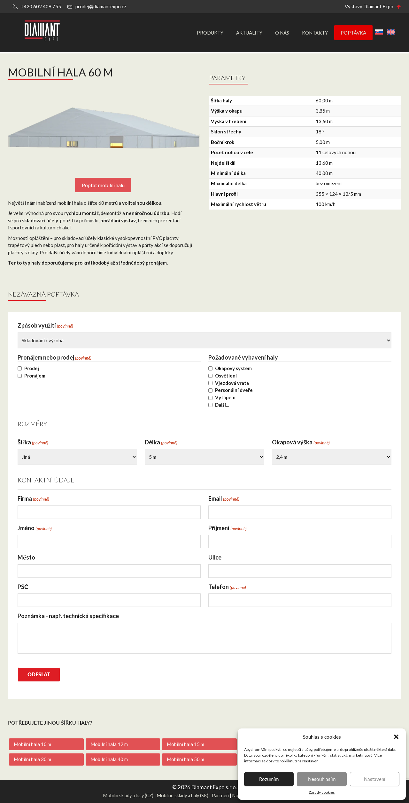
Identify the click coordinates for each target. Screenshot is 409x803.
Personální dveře (234, 390)
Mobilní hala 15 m (185, 744)
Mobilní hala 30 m (32, 759)
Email (223, 498)
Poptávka (353, 33)
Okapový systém (233, 368)
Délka (161, 442)
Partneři (220, 795)
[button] (396, 737)
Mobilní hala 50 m (185, 759)
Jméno (35, 528)
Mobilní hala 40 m (109, 759)
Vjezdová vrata (232, 383)
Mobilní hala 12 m (109, 744)
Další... (222, 405)
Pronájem (34, 375)
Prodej (31, 368)
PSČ (23, 586)
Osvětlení (226, 375)
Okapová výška (301, 442)
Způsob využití (45, 325)
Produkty (210, 33)
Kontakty (315, 33)
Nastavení (374, 778)
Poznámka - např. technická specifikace (68, 615)
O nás (282, 33)
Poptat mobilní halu (103, 185)
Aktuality (249, 33)
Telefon (227, 587)
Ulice (214, 557)
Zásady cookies (322, 792)
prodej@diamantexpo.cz (100, 6)
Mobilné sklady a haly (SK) (182, 795)
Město (26, 557)
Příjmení (227, 528)
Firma (33, 498)
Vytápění (225, 397)
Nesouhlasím (322, 778)
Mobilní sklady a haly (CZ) (128, 795)
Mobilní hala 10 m (32, 744)
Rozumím (269, 778)
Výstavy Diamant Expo (369, 6)
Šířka (33, 442)
